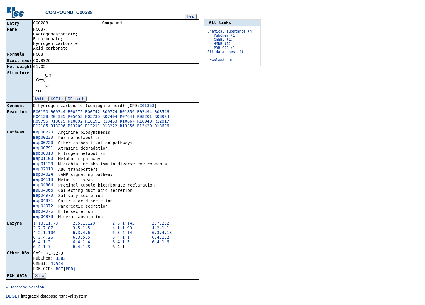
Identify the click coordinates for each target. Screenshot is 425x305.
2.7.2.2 (160, 223)
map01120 (43, 164)
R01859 (127, 112)
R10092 (75, 121)
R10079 (57, 121)
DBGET (13, 296)
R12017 (161, 121)
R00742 (92, 112)
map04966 (43, 190)
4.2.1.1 (160, 228)
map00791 (43, 148)
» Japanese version (25, 288)
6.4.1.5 (121, 242)
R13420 (144, 126)
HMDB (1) (222, 44)
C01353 (147, 106)
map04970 (43, 196)
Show (39, 276)
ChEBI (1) (223, 40)
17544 (57, 264)
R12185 (40, 126)
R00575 (75, 112)
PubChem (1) (225, 35)
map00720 (43, 143)
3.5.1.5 (81, 228)
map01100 (43, 159)
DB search (76, 99)
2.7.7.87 (43, 228)
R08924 (161, 117)
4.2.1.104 (44, 233)
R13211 (92, 126)
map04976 (43, 211)
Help (190, 16)
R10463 (109, 121)
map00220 (43, 132)
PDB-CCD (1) (225, 48)
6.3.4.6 (81, 233)
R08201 (144, 117)
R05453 (75, 117)
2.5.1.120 (84, 223)
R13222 (109, 126)
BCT (59, 269)
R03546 (161, 112)
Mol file (40, 99)
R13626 (161, 126)
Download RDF (220, 60)
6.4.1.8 (81, 247)
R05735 (92, 117)
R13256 (127, 126)
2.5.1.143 (123, 223)
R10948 (144, 121)
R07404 (109, 117)
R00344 (57, 112)
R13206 (57, 126)
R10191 (92, 121)
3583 (61, 259)
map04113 (43, 180)
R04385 (57, 117)
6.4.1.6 (160, 242)
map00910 (43, 153)
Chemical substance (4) (230, 31)
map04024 (43, 174)
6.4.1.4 (81, 242)
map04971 (43, 201)
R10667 (127, 121)
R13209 (75, 126)
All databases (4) (225, 52)
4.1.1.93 (122, 228)
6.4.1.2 (160, 237)
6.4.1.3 (41, 242)
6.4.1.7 (41, 247)
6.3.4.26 (43, 237)
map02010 (43, 169)
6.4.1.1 (121, 237)
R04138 (40, 117)
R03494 (144, 112)
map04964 (43, 185)
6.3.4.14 (122, 233)
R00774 (109, 112)
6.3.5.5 (81, 237)
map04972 (43, 206)
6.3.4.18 (162, 233)
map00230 (43, 137)
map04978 (43, 217)
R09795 (40, 121)
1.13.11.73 (45, 223)
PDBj (71, 269)
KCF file (57, 99)
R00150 (40, 112)
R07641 (127, 117)
